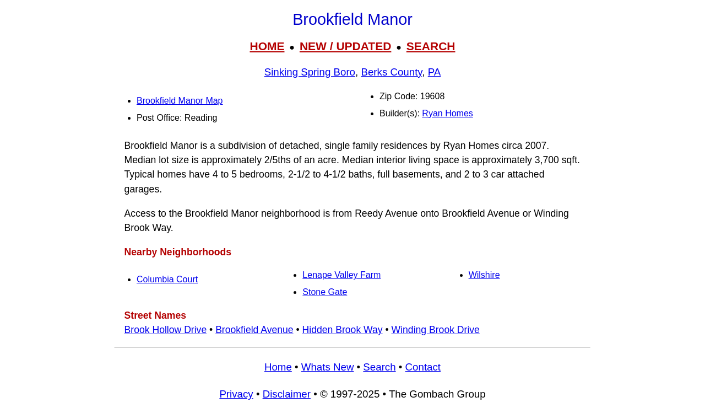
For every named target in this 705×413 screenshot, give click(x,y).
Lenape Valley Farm (341, 275)
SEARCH (430, 46)
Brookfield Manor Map (180, 100)
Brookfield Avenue (254, 329)
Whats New (327, 367)
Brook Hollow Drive (165, 329)
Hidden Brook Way (342, 329)
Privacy (236, 394)
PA (434, 72)
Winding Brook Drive (436, 329)
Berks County (391, 72)
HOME (267, 46)
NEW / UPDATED (345, 46)
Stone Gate (324, 292)
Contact (423, 367)
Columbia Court (167, 279)
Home (278, 367)
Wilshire (484, 275)
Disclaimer (287, 394)
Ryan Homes (447, 113)
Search (379, 367)
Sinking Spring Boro (309, 72)
